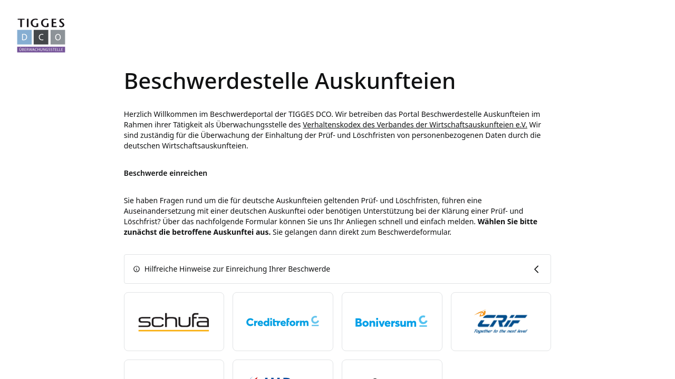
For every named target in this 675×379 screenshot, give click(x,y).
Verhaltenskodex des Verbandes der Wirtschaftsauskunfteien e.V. (415, 124)
